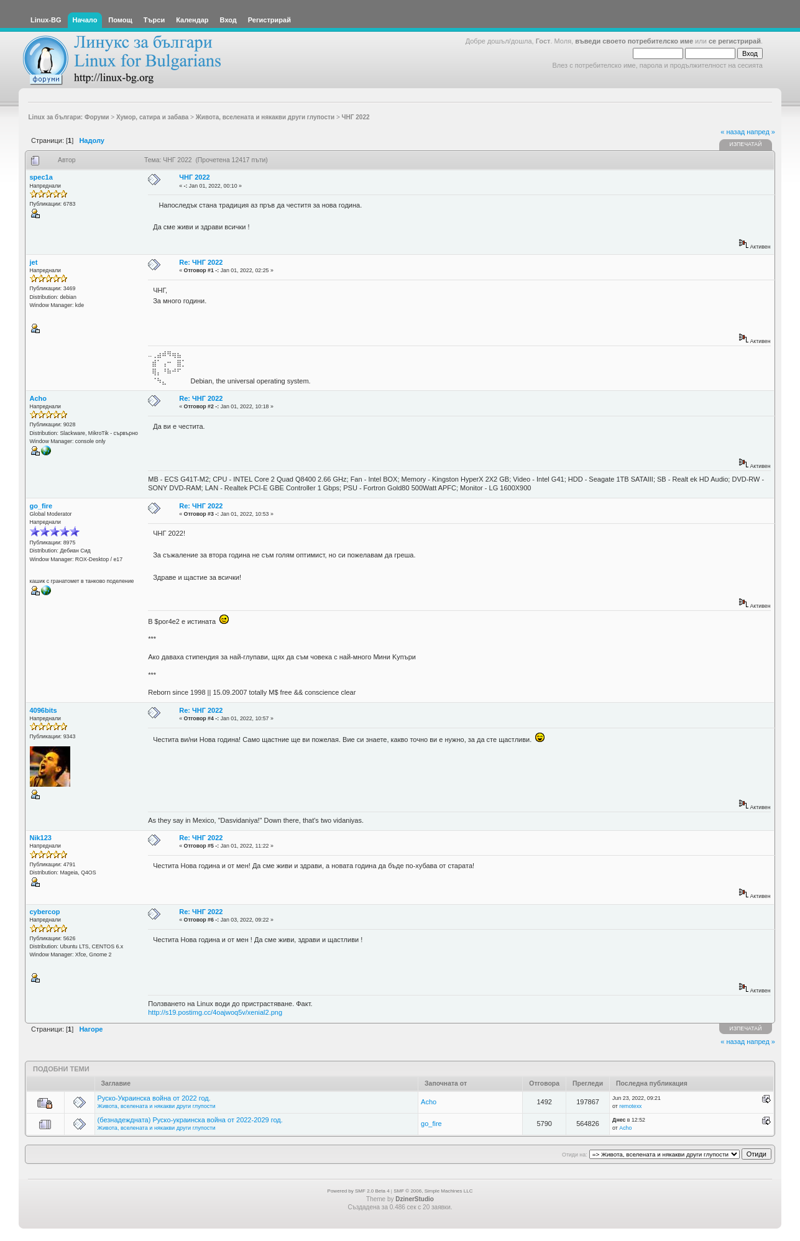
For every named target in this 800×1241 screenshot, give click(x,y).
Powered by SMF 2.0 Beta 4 (359, 1191)
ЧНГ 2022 (194, 177)
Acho (38, 398)
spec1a (41, 177)
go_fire (41, 506)
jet (34, 262)
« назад (732, 131)
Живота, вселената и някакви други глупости (157, 1106)
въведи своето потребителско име (634, 41)
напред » (761, 131)
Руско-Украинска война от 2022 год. (154, 1098)
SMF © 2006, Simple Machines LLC (432, 1191)
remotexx (630, 1106)
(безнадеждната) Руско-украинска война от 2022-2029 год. (190, 1120)
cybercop (45, 911)
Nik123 (41, 837)
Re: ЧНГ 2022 (201, 262)
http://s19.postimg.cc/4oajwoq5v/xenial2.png (215, 1012)
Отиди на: (574, 1155)
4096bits (43, 710)
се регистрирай (735, 41)
